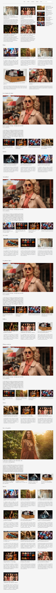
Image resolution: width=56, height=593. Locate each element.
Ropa (24, 1)
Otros (41, 1)
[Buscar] (49, 1)
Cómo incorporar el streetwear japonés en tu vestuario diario (10, 58)
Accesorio (32, 1)
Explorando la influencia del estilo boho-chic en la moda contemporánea (49, 8)
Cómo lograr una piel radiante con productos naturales (10, 34)
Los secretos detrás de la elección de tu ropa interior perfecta (44, 332)
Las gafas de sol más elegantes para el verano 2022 (21, 482)
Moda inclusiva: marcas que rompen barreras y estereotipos (49, 19)
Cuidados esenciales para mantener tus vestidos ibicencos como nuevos (11, 17)
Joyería (28, 1)
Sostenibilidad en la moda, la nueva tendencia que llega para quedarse (47, 147)
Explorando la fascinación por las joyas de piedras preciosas (49, 24)
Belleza (37, 1)
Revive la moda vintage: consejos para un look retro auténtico (28, 34)
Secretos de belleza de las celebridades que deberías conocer (26, 17)
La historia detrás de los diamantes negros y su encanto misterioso (11, 164)
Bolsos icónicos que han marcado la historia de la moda (49, 14)
